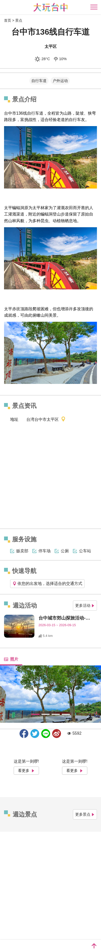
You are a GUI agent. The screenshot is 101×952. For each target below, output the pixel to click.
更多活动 (85, 605)
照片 (11, 659)
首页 (7, 20)
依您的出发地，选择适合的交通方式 (47, 583)
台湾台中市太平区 (46, 420)
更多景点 (85, 814)
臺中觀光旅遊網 (50, 7)
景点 (18, 20)
